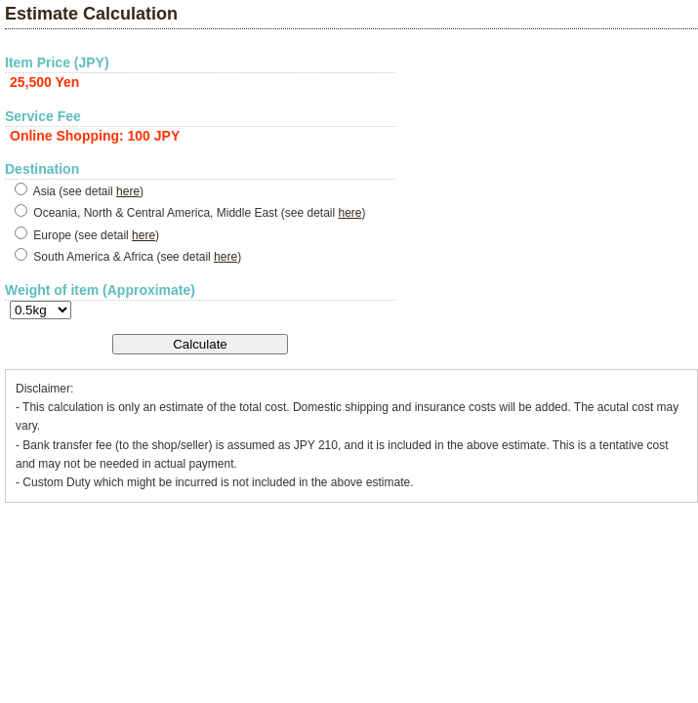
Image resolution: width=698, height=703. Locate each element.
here (128, 191)
